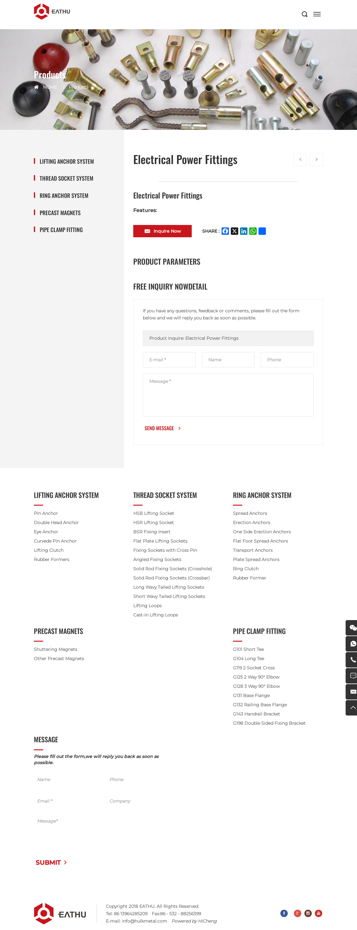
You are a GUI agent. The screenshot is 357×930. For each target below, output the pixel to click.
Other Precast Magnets (59, 659)
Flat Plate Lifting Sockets (160, 542)
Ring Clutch (246, 569)
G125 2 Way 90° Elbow (256, 678)
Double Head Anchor (56, 523)
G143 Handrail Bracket (256, 715)
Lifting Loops (147, 606)
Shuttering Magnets (55, 650)
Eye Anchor (46, 532)
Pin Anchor (46, 514)
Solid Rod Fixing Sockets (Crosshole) (172, 569)
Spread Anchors (250, 514)
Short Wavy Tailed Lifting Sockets (169, 597)
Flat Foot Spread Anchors (260, 542)
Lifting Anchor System (67, 161)
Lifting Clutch (48, 551)
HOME (50, 87)
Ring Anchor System (64, 195)
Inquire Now (167, 232)
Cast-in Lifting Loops (155, 616)
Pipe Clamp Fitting (61, 230)
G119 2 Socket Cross (254, 668)
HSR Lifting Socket (153, 523)
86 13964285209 (130, 914)
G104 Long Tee (248, 659)
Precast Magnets (60, 213)
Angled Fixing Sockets (157, 560)
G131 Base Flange (251, 696)
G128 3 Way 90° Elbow (256, 687)
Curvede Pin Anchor (55, 542)
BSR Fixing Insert (151, 532)
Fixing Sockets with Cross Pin (165, 551)
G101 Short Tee (248, 650)
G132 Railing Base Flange (260, 705)
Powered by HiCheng (194, 921)
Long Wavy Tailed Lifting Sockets (168, 588)
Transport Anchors (253, 551)
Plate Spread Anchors (256, 560)
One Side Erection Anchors (262, 532)
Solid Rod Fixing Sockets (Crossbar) (171, 579)
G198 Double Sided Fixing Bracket (269, 724)
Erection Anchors (251, 523)
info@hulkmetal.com (144, 921)
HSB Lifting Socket (153, 514)
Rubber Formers (51, 560)
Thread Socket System (66, 178)
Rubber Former (249, 579)
